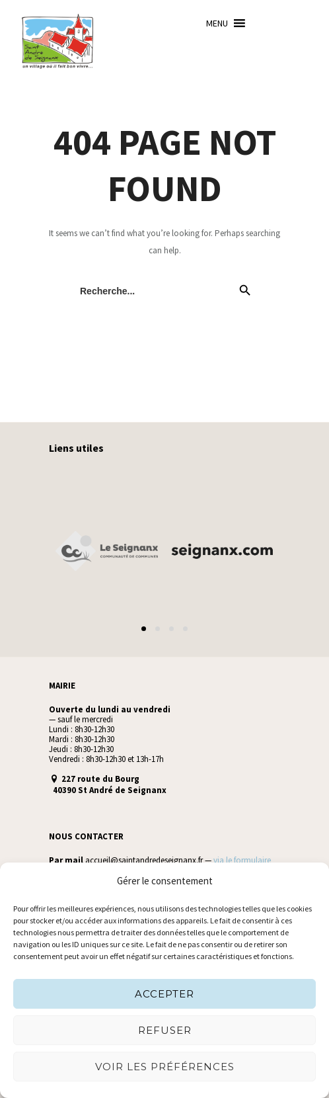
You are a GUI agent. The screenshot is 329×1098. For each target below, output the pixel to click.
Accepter (164, 994)
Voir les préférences (165, 1066)
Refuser (165, 1030)
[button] (217, 23)
